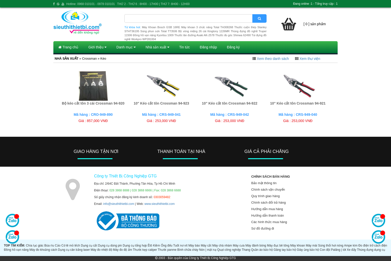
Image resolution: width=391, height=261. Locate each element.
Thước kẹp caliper (145, 250)
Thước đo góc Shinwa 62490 (233, 35)
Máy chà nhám (222, 245)
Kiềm (156, 245)
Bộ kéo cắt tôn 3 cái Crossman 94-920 (93, 103)
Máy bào (194, 245)
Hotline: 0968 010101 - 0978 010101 (90, 4)
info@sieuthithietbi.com (118, 204)
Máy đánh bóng (255, 245)
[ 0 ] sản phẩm (314, 24)
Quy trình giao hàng (265, 196)
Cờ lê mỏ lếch (70, 245)
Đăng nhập (208, 47)
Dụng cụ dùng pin (110, 245)
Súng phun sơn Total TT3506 (158, 31)
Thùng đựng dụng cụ (371, 250)
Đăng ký (233, 47)
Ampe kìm (351, 245)
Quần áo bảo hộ (262, 250)
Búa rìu (49, 245)
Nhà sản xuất (157, 47)
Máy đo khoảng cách (43, 250)
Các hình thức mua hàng (269, 222)
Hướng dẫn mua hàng (267, 209)
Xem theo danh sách (273, 59)
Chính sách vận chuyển (268, 189)
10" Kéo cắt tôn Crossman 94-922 (229, 103)
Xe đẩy (351, 250)
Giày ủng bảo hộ (308, 250)
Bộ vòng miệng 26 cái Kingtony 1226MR (204, 31)
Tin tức (184, 47)
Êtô (150, 245)
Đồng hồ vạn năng (16, 250)
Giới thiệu (97, 47)
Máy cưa (239, 245)
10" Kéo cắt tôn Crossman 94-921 (297, 103)
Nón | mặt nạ (207, 250)
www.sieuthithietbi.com (159, 204)
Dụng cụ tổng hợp (135, 245)
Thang (246, 250)
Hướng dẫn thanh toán (267, 215)
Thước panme (167, 250)
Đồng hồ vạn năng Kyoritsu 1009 (153, 35)
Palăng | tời (338, 250)
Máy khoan (297, 245)
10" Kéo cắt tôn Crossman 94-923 (161, 103)
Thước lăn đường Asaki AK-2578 (194, 35)
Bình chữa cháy (187, 250)
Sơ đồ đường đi (262, 228)
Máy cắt (206, 245)
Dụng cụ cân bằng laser (74, 250)
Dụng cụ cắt (89, 245)
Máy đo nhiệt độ (101, 250)
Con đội (325, 250)
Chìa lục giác (34, 245)
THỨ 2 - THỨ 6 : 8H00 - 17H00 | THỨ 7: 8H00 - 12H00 (153, 4)
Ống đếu (166, 245)
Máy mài (311, 245)
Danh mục (126, 47)
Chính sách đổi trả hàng (268, 202)
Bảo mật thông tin (263, 183)
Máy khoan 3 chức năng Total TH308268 (207, 27)
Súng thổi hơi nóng (330, 245)
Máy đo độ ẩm (122, 250)
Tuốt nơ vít (180, 245)
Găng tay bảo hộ (285, 250)
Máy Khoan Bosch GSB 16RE (161, 27)
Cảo (57, 245)
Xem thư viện (309, 59)
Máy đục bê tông (278, 245)
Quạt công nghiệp (229, 250)
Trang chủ (68, 47)
